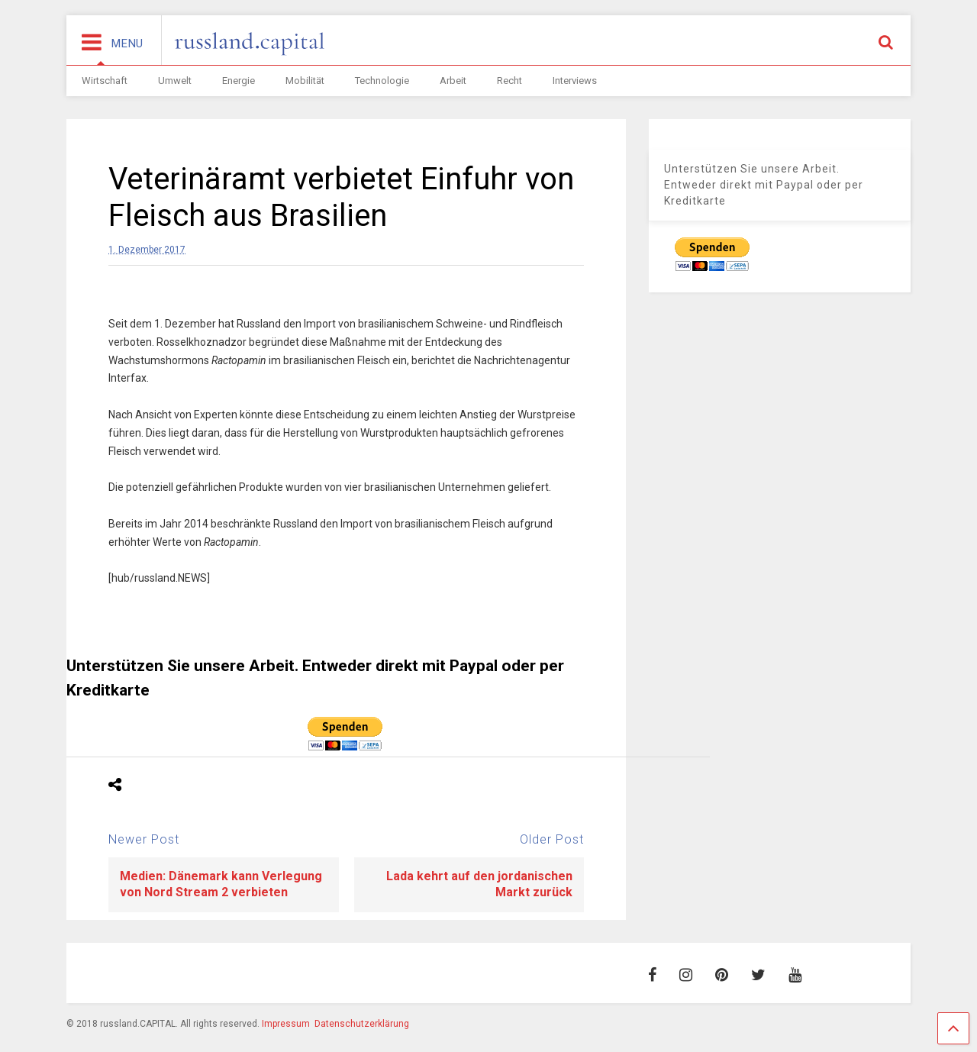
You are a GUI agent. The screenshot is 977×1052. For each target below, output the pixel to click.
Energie (238, 80)
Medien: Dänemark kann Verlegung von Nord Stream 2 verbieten (221, 884)
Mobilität (304, 80)
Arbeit (453, 80)
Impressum (286, 1023)
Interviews (575, 80)
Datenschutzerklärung (361, 1023)
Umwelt (175, 80)
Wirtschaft (104, 80)
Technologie (382, 80)
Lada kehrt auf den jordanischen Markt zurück (479, 884)
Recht (509, 80)
